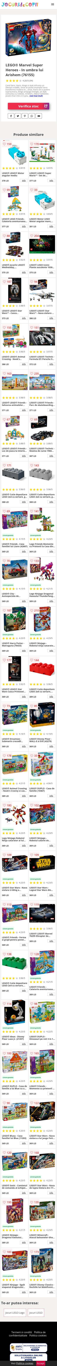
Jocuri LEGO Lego (15, 1312)
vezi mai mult (36, 95)
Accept (41, 1363)
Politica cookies (37, 1335)
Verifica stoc (33, 106)
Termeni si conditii (21, 1332)
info (24, 180)
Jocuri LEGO (35, 1312)
